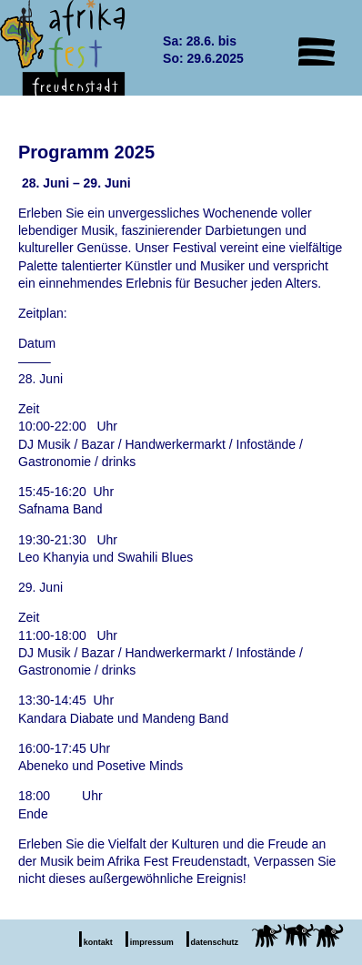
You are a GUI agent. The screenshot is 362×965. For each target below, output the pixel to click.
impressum (152, 942)
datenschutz (215, 942)
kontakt (98, 942)
